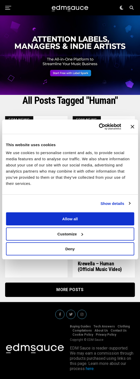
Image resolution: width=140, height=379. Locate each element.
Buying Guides (80, 326)
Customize (70, 234)
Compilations (82, 330)
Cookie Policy (82, 334)
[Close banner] (132, 126)
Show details (112, 203)
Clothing (123, 326)
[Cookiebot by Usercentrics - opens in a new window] (98, 126)
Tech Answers (104, 326)
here (90, 368)
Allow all (70, 219)
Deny (70, 249)
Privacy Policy (106, 334)
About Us (101, 330)
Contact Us (119, 330)
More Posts (69, 289)
